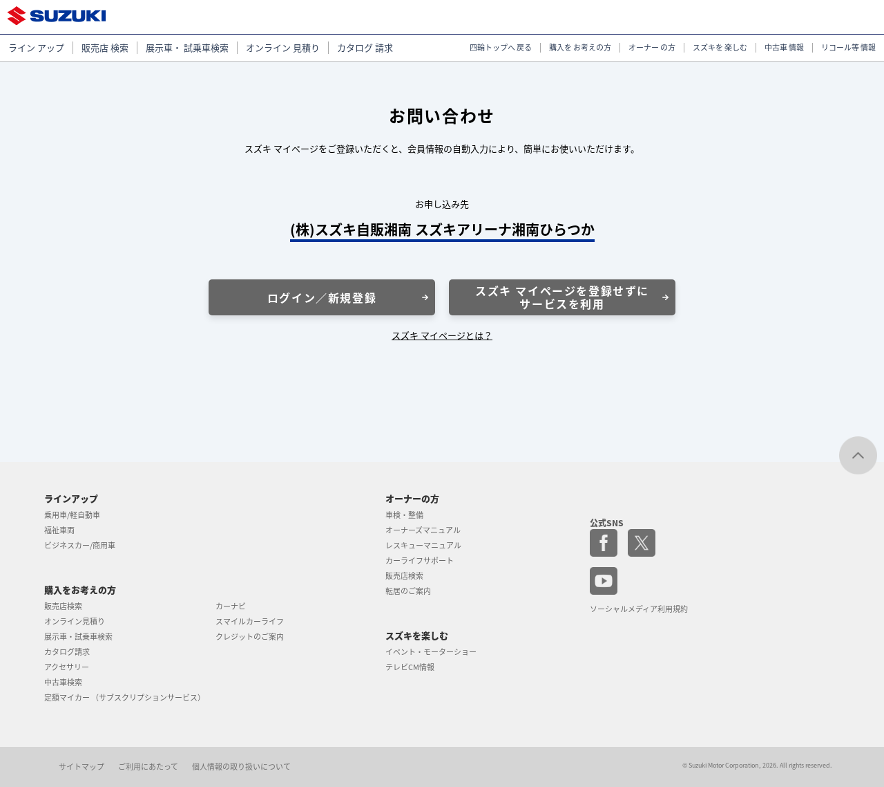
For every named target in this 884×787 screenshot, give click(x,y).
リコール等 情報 (848, 48)
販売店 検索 (104, 47)
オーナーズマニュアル (423, 530)
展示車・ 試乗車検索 (187, 47)
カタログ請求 (67, 652)
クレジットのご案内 (249, 636)
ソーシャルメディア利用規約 (639, 609)
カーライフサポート (419, 560)
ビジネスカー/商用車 (79, 545)
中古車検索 (63, 682)
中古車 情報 (784, 48)
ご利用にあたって (148, 766)
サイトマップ (81, 766)
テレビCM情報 (409, 667)
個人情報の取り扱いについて (241, 766)
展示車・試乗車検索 (78, 636)
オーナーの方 (412, 498)
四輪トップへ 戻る (501, 48)
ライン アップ (36, 47)
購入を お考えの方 (580, 48)
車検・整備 (404, 515)
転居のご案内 (408, 591)
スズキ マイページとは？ (442, 335)
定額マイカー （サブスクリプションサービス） (124, 697)
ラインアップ (71, 498)
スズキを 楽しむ (720, 48)
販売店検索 (63, 606)
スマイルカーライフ (249, 621)
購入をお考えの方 (80, 589)
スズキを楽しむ (416, 635)
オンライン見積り (74, 621)
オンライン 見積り (283, 47)
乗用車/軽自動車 (72, 515)
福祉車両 (59, 530)
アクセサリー (66, 667)
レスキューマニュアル (423, 545)
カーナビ (230, 606)
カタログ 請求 (365, 47)
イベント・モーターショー (431, 652)
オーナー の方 (651, 48)
